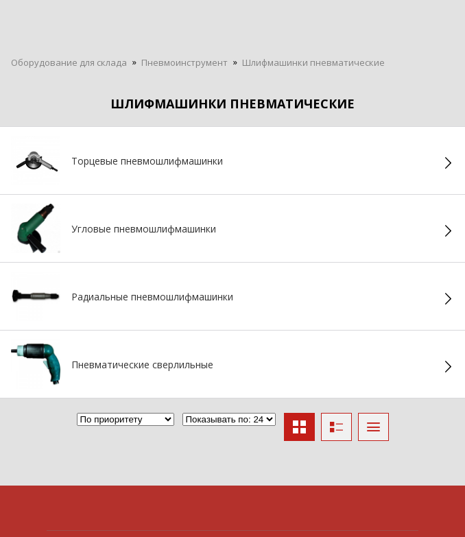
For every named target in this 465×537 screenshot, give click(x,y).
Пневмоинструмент (184, 62)
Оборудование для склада (69, 62)
